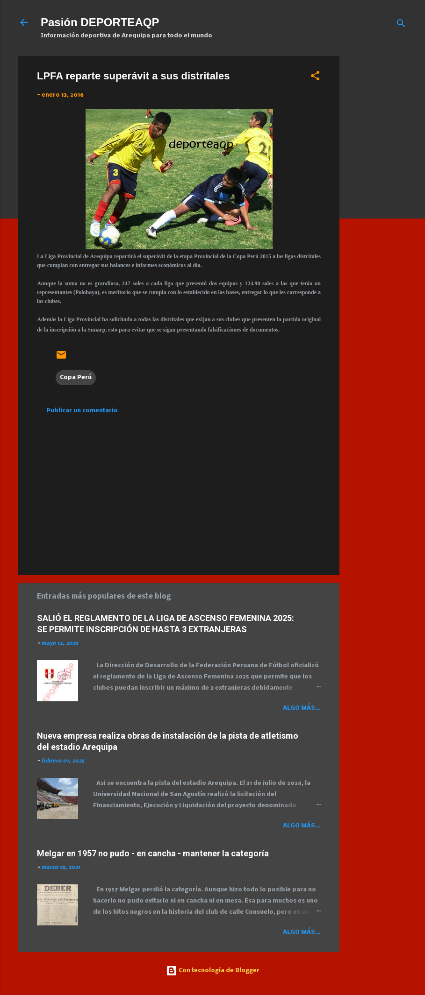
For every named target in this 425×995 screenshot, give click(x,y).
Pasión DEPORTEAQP (100, 22)
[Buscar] (401, 25)
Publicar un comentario (82, 411)
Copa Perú (76, 377)
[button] (315, 77)
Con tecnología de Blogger (212, 970)
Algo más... (302, 708)
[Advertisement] (386, 196)
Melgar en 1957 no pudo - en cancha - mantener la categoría (153, 853)
